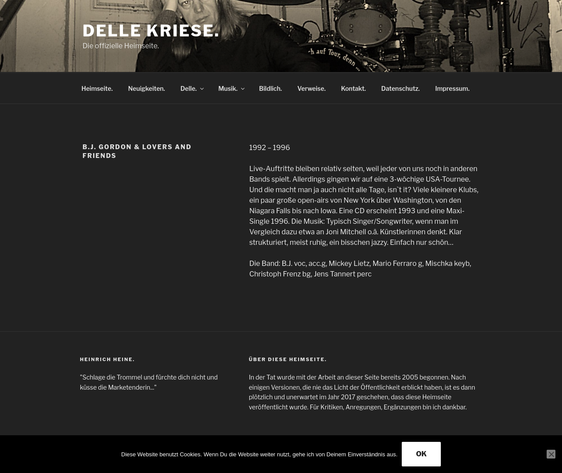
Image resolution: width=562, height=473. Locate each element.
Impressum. (452, 88)
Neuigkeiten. (146, 88)
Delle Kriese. (151, 30)
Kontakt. (353, 88)
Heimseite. (97, 88)
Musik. (232, 88)
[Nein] (551, 454)
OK (421, 454)
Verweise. (311, 88)
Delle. (192, 88)
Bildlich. (270, 88)
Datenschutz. (400, 88)
